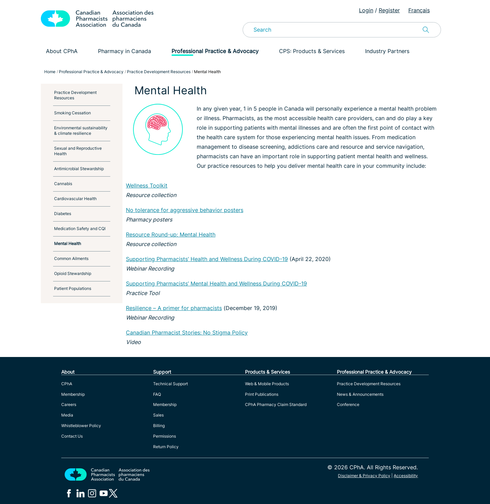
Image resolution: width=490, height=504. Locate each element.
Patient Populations (72, 288)
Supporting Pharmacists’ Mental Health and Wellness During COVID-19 (216, 283)
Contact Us (72, 436)
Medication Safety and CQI (79, 228)
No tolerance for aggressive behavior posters (184, 210)
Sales (158, 415)
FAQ (157, 394)
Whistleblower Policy (81, 425)
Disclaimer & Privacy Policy (364, 475)
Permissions (164, 436)
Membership (73, 394)
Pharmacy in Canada (124, 51)
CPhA (66, 383)
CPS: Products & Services (312, 51)
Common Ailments (71, 258)
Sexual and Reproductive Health (78, 151)
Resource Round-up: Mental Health (170, 234)
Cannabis (63, 183)
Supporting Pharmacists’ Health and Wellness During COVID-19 (207, 259)
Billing (159, 425)
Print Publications (261, 394)
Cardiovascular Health (75, 198)
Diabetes (62, 213)
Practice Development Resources (75, 95)
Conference (348, 404)
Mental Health (67, 243)
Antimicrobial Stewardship (79, 168)
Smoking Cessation (72, 112)
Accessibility (406, 475)
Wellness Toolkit (146, 185)
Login (366, 10)
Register (389, 10)
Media (67, 415)
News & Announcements (360, 394)
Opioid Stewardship (72, 273)
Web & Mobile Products (267, 383)
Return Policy (166, 446)
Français (419, 10)
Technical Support (170, 383)
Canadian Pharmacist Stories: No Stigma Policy (187, 332)
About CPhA (62, 51)
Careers (68, 404)
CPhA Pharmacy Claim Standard (276, 404)
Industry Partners (387, 51)
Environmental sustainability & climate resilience (81, 130)
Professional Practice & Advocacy (215, 51)
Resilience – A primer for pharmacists (174, 308)
